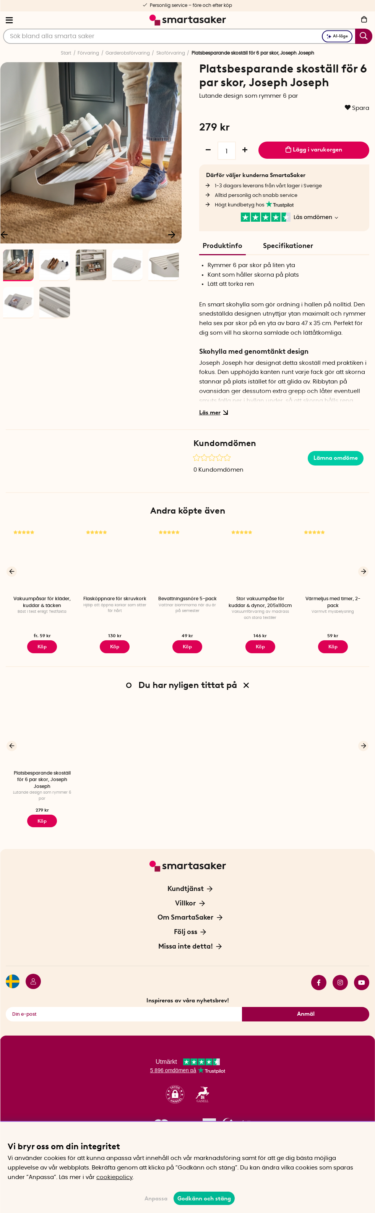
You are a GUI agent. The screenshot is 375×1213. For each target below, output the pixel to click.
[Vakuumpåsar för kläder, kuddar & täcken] (42, 559)
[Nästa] (172, 234)
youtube (361, 979)
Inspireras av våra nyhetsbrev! (187, 997)
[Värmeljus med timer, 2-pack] (333, 559)
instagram (340, 979)
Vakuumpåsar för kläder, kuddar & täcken (42, 601)
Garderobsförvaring (128, 53)
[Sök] (187, 36)
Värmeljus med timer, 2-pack (332, 601)
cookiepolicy (114, 1177)
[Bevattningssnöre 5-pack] (187, 559)
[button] (175, 1092)
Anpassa (155, 1198)
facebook (318, 979)
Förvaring (88, 53)
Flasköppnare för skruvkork (114, 598)
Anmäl (306, 1011)
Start (66, 53)
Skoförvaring (170, 53)
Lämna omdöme (335, 457)
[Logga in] (30, 979)
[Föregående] (11, 571)
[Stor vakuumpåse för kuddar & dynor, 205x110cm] (260, 559)
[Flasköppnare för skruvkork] (114, 559)
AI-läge (337, 36)
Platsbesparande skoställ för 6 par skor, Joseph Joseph (42, 778)
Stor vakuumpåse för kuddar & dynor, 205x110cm (260, 601)
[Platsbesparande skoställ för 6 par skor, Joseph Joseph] (42, 732)
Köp (42, 646)
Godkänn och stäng (204, 1198)
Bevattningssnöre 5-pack (187, 598)
